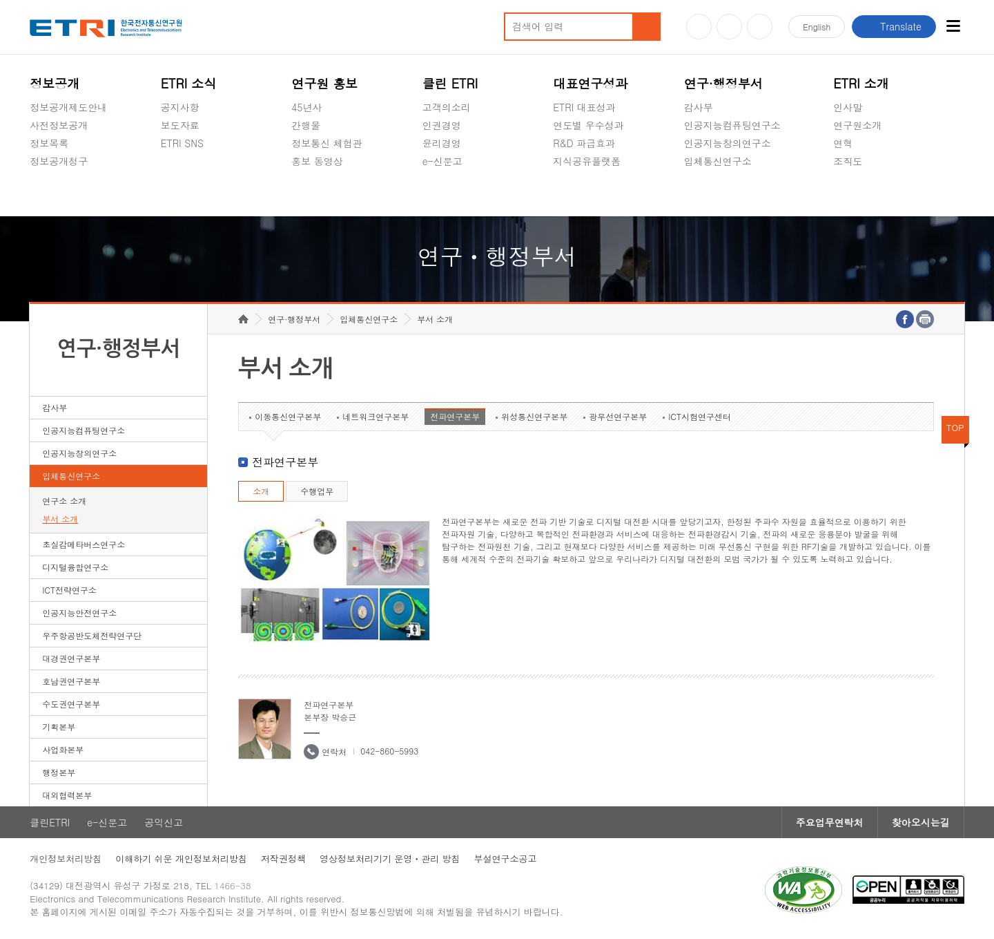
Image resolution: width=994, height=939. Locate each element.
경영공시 (49, 193)
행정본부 (58, 772)
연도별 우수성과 (588, 125)
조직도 (847, 161)
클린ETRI (50, 822)
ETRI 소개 (861, 83)
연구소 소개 (64, 500)
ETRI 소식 (189, 83)
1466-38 (232, 885)
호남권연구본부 (71, 681)
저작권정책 (283, 858)
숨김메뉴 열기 (36, 177)
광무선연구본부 (618, 416)
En (816, 26)
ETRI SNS (182, 143)
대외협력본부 (67, 795)
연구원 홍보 (324, 83)
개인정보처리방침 (65, 858)
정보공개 (54, 83)
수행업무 (316, 491)
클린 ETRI (450, 83)
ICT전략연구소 (69, 590)
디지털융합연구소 (75, 567)
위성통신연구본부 (534, 416)
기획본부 (58, 726)
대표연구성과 (590, 83)
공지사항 (180, 107)
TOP (955, 427)
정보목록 (49, 143)
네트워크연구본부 (375, 416)
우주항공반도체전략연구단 (92, 635)
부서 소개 (60, 518)
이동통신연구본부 (288, 416)
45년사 (306, 107)
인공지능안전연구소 (79, 612)
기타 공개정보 (864, 193)
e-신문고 (442, 161)
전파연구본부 (455, 416)
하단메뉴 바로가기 (0, 0)
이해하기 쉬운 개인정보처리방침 (181, 858)
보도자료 (180, 125)
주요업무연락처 (830, 822)
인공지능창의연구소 (727, 143)
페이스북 (759, 26)
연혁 (842, 143)
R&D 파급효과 (584, 143)
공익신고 (441, 193)
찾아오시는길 (921, 822)
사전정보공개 (59, 125)
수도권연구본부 (71, 704)
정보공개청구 (59, 161)
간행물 (305, 125)
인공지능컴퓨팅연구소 (732, 125)
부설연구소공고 (505, 858)
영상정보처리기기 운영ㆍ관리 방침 (390, 858)
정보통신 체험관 (326, 143)
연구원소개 (857, 125)
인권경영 (441, 125)
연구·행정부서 (723, 83)
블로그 (729, 26)
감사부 (698, 107)
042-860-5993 (389, 751)
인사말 (847, 107)
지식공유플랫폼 (587, 161)
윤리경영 (441, 143)
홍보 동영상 (317, 161)
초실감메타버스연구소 (732, 193)
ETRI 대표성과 (584, 107)
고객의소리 (446, 107)
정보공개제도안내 (68, 107)
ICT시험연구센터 (699, 416)
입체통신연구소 (718, 161)
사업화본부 (63, 749)
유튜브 (699, 26)
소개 (261, 491)
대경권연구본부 (71, 658)
